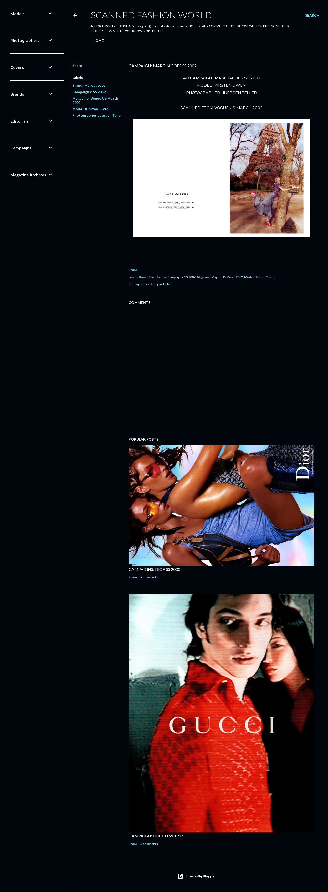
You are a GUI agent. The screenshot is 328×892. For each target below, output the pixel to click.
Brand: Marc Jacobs (88, 85)
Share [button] (77, 65)
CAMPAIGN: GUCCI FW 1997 (156, 835)
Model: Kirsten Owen (90, 109)
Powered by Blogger (195, 876)
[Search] (312, 15)
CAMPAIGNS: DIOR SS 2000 (154, 569)
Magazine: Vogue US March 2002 (220, 277)
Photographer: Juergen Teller (97, 115)
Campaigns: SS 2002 (89, 92)
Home (98, 40)
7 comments (149, 577)
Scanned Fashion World (151, 14)
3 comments (149, 844)
